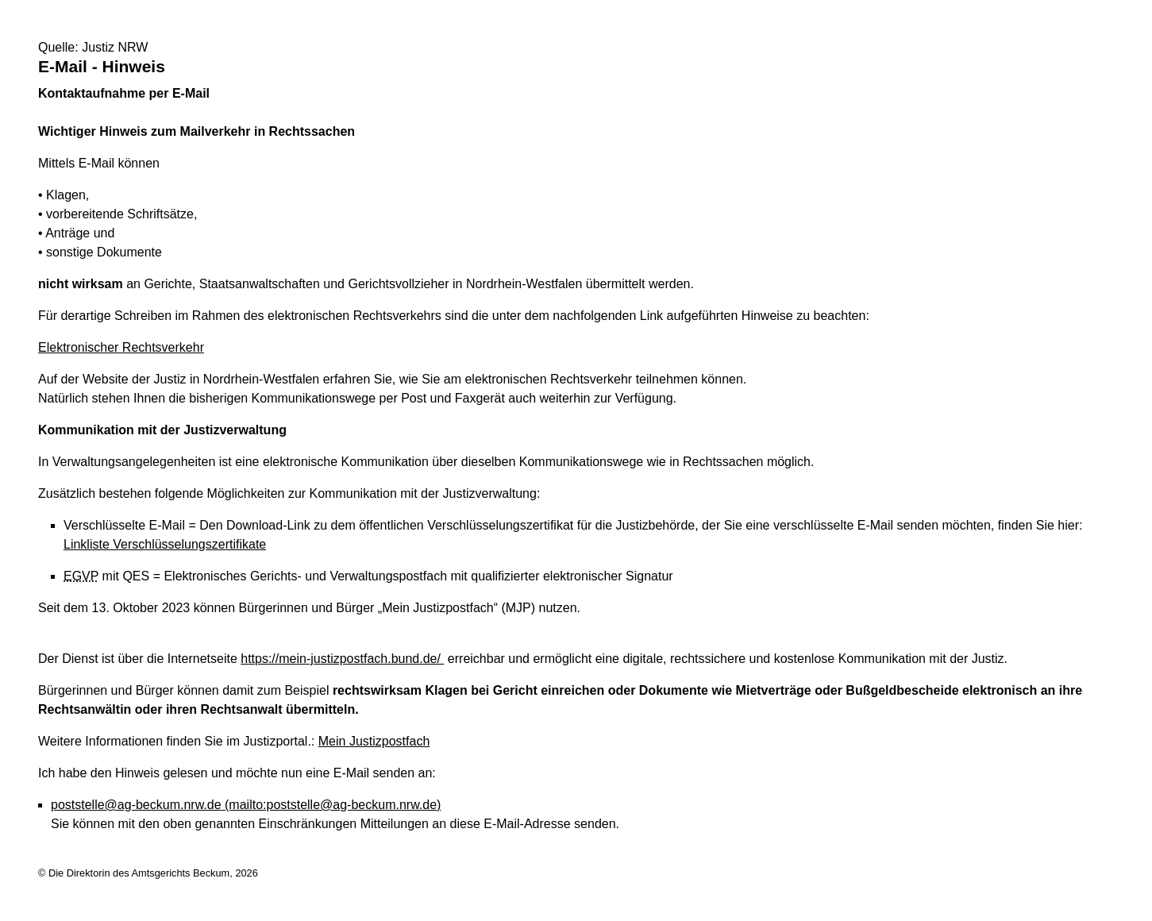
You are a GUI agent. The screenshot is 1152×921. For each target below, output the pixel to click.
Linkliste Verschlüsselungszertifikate (165, 544)
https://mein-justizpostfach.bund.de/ (342, 658)
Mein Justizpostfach (374, 741)
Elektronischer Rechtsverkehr (121, 347)
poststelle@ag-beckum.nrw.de (246, 804)
